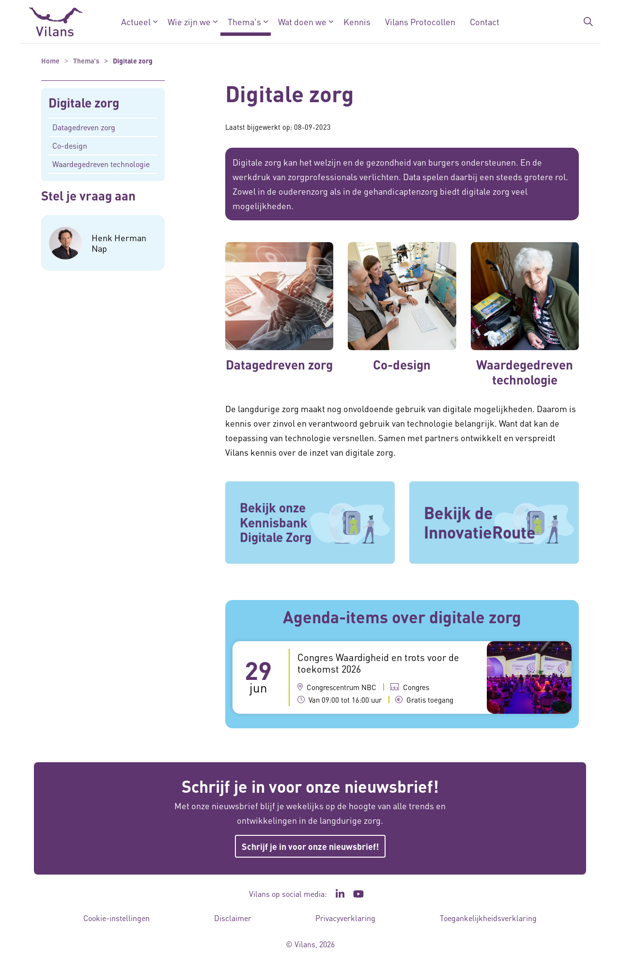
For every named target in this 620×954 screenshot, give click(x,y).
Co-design (69, 145)
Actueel (136, 21)
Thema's (244, 21)
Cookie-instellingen (116, 918)
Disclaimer (232, 918)
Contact (484, 21)
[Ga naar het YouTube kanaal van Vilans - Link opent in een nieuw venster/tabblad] (358, 894)
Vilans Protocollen (420, 21)
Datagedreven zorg (83, 127)
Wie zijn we (189, 21)
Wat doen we (302, 21)
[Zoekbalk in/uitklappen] (588, 22)
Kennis (357, 21)
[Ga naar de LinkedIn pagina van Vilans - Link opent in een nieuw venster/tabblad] (340, 894)
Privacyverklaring (345, 918)
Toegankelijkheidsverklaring (488, 918)
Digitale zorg (83, 102)
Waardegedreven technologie (101, 164)
